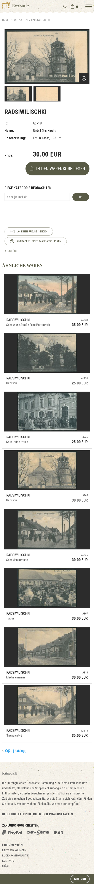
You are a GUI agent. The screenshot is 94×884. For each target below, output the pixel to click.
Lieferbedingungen (14, 850)
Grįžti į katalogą (15, 751)
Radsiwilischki (40, 19)
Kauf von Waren (12, 845)
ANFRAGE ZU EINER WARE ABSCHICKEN (39, 241)
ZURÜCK (13, 251)
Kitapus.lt (15, 6)
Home (5, 19)
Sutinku (80, 879)
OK (80, 197)
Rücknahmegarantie (15, 855)
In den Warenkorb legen (60, 168)
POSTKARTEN (20, 19)
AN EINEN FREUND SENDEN (32, 231)
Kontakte (8, 860)
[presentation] (37, 210)
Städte (6, 866)
